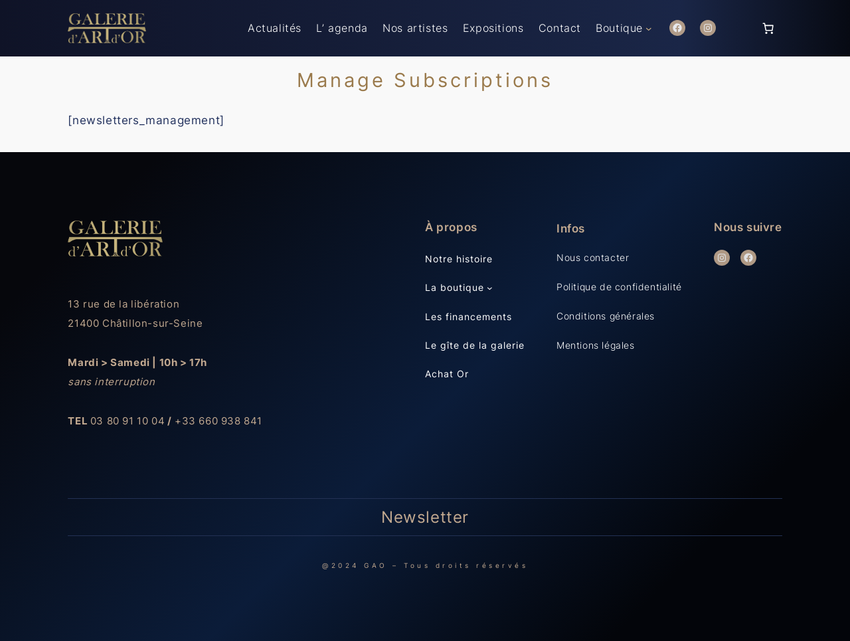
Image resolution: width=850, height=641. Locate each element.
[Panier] (768, 28)
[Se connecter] (738, 28)
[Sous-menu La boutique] (490, 288)
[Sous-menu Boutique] (648, 28)
